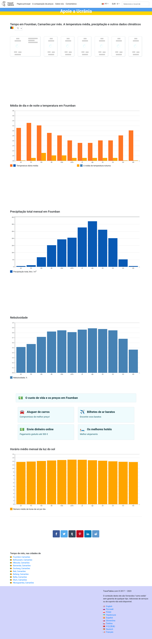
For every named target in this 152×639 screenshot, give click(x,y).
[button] (115, 4)
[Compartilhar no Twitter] (64, 533)
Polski (107, 612)
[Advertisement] (76, 83)
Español (108, 618)
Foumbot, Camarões (21, 557)
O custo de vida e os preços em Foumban (51, 398)
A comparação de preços (42, 4)
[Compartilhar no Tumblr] (72, 533)
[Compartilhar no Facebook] (56, 533)
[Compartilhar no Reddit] (95, 533)
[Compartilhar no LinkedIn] (87, 533)
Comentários (71, 4)
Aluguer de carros (38, 412)
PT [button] (104, 4)
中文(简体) (109, 626)
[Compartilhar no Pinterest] (79, 533)
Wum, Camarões (20, 580)
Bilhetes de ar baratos (101, 412)
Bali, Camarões (19, 571)
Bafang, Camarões (21, 574)
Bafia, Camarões (20, 577)
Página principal (23, 4)
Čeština (107, 623)
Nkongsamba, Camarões (23, 583)
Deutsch (108, 629)
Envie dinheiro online (40, 429)
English (107, 606)
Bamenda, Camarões (22, 565)
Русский (108, 609)
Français (108, 632)
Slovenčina (109, 620)
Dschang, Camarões (21, 568)
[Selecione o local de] (135, 4)
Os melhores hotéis (99, 429)
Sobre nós (59, 4)
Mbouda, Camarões (21, 563)
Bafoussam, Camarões (22, 560)
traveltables (10, 4)
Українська (109, 615)
